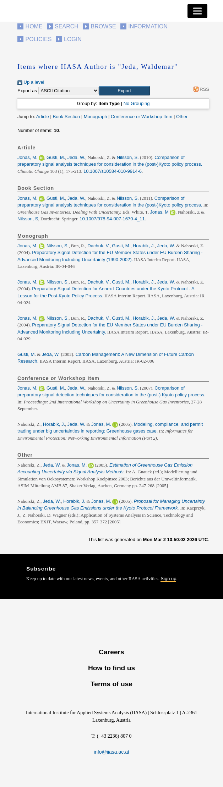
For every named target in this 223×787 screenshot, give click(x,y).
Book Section (66, 116)
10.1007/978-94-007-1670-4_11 (112, 218)
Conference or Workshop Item (141, 116)
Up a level (30, 82)
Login (73, 39)
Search (66, 26)
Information (148, 26)
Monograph (95, 116)
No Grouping (137, 103)
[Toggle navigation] (197, 11)
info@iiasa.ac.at (111, 752)
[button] (124, 91)
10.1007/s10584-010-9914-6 (112, 171)
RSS (200, 89)
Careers (111, 652)
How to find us (111, 668)
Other (182, 116)
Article (42, 116)
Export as (27, 90)
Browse (103, 26)
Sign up (168, 578)
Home (34, 26)
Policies (39, 39)
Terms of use (111, 684)
